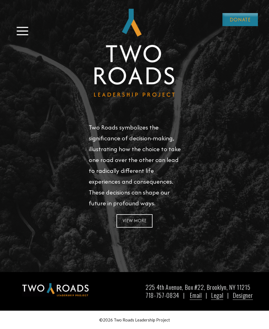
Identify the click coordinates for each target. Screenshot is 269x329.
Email (196, 295)
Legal (217, 295)
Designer (243, 295)
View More (134, 220)
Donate (240, 19)
